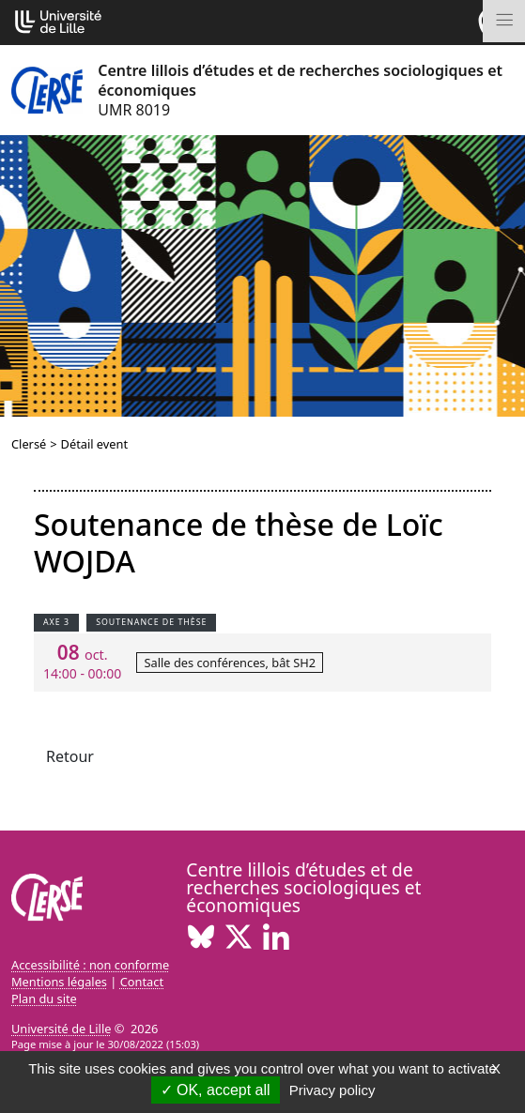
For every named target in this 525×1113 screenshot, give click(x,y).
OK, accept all (215, 1090)
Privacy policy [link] (332, 1090)
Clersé (28, 443)
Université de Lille (61, 1028)
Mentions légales (59, 981)
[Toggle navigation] (504, 21)
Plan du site (44, 998)
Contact (141, 981)
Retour (70, 756)
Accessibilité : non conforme (90, 964)
